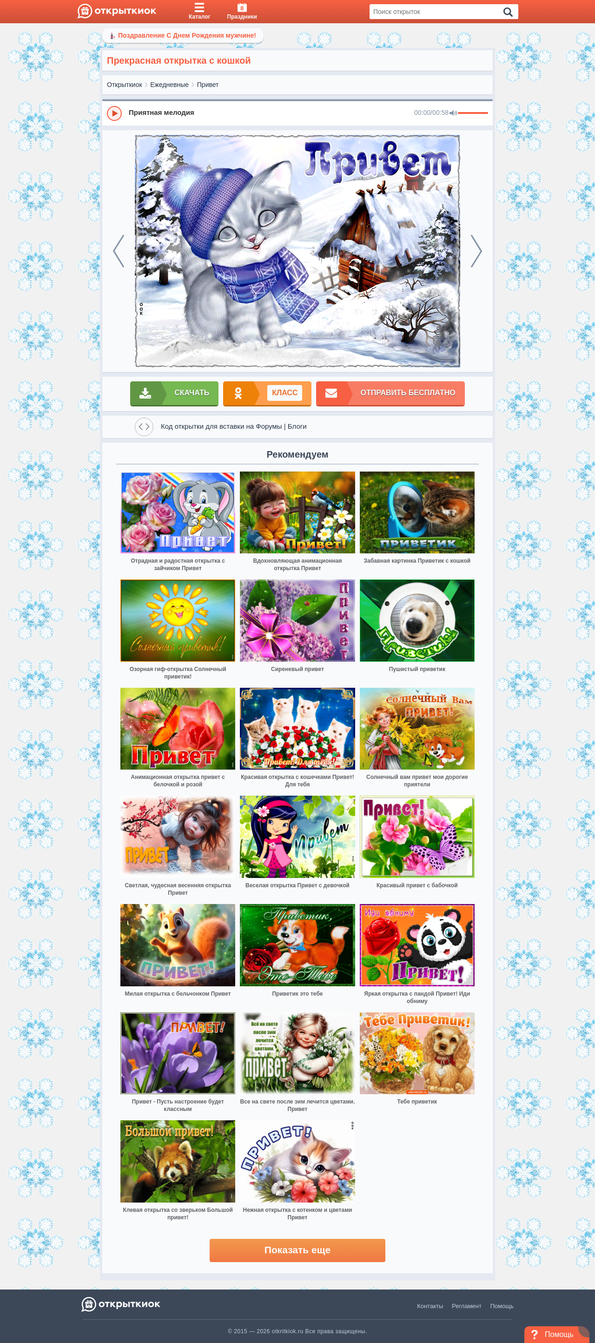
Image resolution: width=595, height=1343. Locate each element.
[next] (476, 251)
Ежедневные (169, 84)
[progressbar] (473, 113)
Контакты (430, 1306)
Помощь (502, 1306)
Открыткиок (124, 84)
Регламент (467, 1306)
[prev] (118, 251)
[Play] (114, 113)
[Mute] (453, 113)
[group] (297, 113)
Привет (208, 84)
